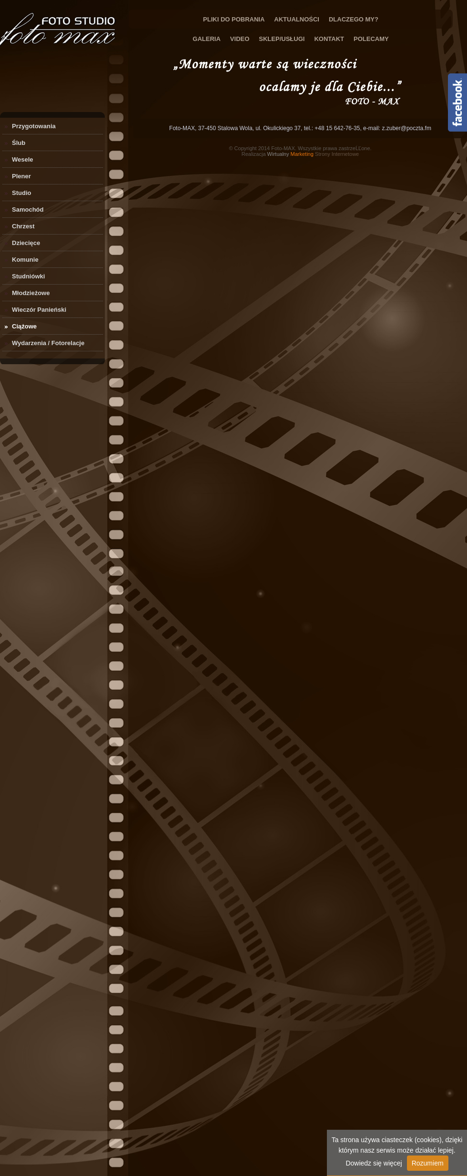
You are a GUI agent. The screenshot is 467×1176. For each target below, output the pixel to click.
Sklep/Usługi (282, 38)
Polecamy (371, 38)
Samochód (27, 209)
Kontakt (329, 38)
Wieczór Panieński (39, 309)
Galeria (207, 38)
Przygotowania (34, 126)
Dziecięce (26, 242)
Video (239, 38)
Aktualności (296, 19)
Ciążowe (24, 326)
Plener (21, 176)
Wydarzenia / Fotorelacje (48, 343)
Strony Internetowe (313, 154)
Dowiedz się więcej (373, 1163)
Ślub (18, 142)
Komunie (25, 259)
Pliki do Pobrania (233, 19)
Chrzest (23, 226)
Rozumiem (428, 1163)
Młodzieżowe (31, 293)
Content (457, 102)
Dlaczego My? (353, 19)
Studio (21, 192)
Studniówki (28, 276)
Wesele (22, 159)
